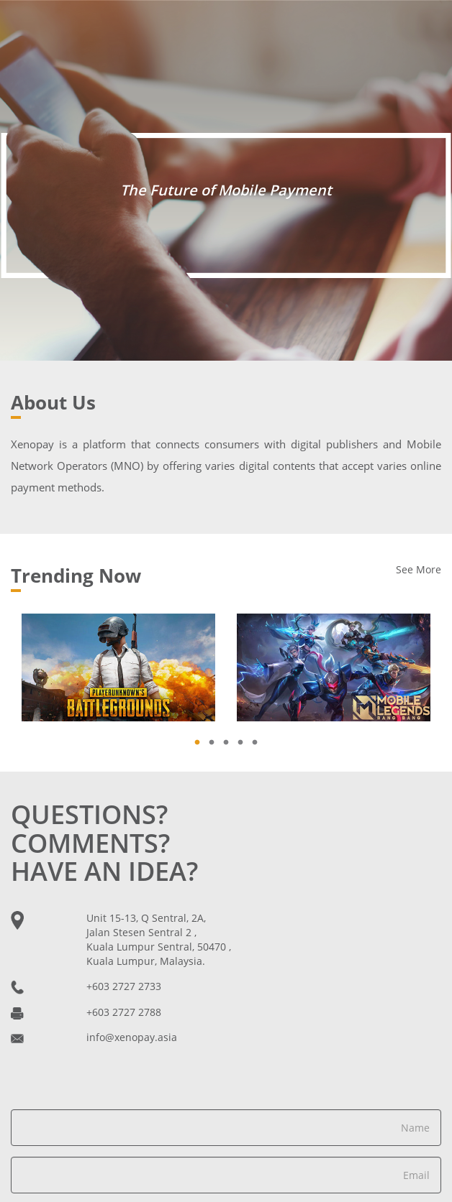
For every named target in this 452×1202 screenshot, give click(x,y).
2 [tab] (215, 739)
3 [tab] (229, 739)
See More (418, 569)
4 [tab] (244, 739)
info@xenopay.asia (131, 1037)
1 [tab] (201, 739)
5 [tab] (258, 739)
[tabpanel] (118, 667)
